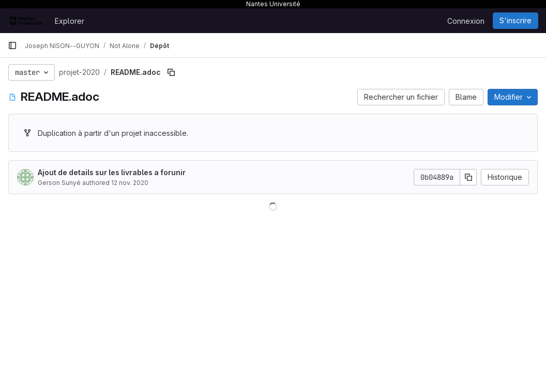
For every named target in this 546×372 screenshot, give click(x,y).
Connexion (465, 21)
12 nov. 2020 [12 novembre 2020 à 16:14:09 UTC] (129, 183)
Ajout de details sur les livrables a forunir (112, 172)
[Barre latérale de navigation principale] (12, 45)
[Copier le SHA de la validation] (468, 177)
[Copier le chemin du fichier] (171, 72)
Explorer (69, 21)
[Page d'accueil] (26, 20)
